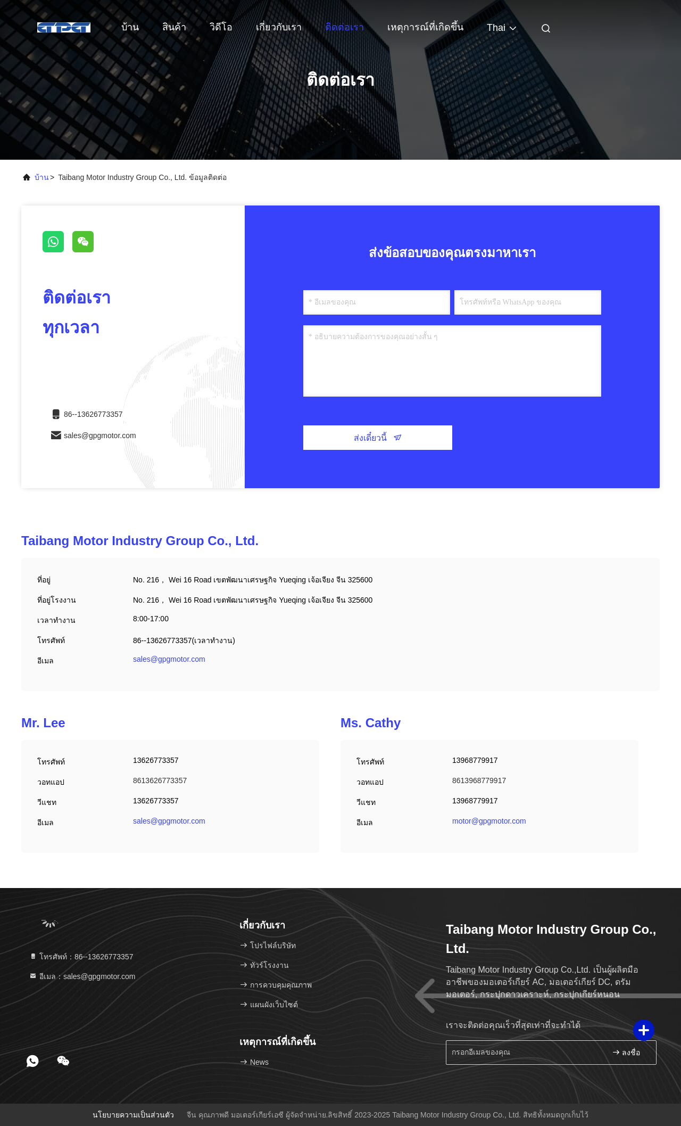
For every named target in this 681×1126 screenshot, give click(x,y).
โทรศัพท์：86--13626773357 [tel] (81, 956)
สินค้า (174, 27)
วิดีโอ (221, 27)
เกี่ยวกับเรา (279, 27)
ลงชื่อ (626, 1052)
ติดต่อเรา (344, 27)
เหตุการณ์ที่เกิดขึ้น (425, 27)
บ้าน (130, 27)
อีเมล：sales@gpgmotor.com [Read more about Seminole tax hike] (82, 976)
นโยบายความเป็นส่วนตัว (133, 1115)
